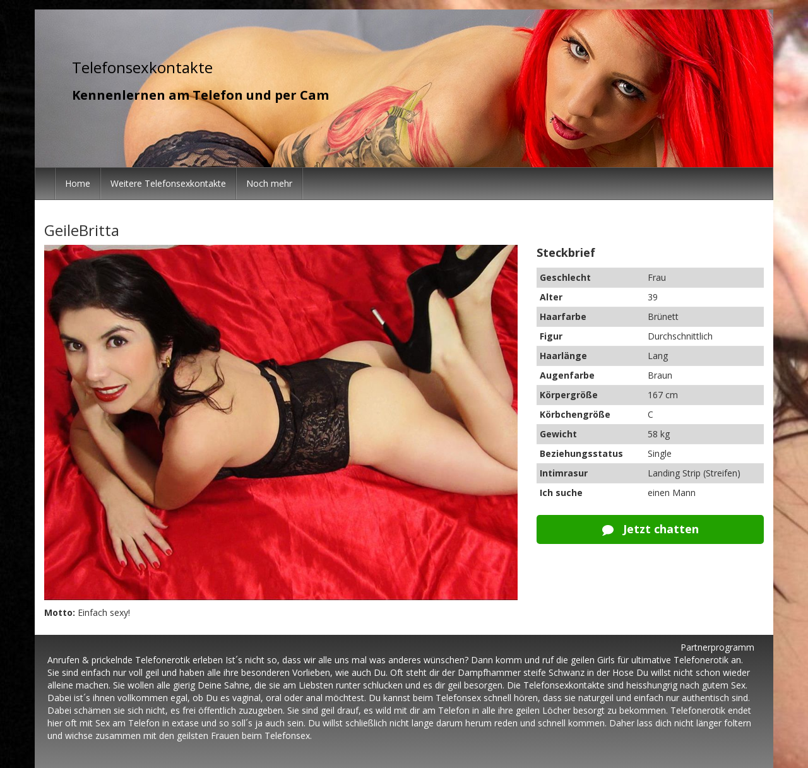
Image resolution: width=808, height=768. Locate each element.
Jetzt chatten (650, 528)
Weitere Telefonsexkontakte (168, 183)
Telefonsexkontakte (142, 67)
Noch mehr (269, 183)
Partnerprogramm (717, 647)
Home (77, 183)
